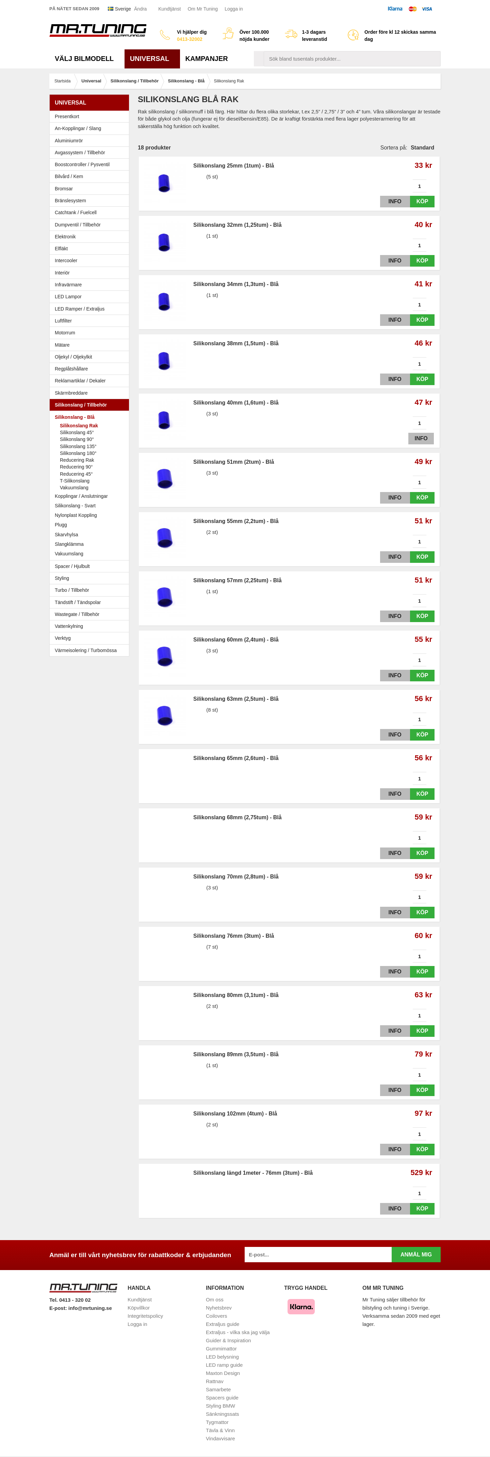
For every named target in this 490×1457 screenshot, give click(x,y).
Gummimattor (221, 1348)
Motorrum (65, 332)
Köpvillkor (139, 1308)
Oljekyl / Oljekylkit (91, 357)
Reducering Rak (77, 460)
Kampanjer (206, 58)
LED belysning (222, 1357)
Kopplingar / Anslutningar (81, 496)
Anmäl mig (416, 1254)
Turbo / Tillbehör (91, 590)
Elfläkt (61, 248)
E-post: (58, 1308)
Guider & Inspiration (228, 1340)
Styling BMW (220, 1406)
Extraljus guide (222, 1324)
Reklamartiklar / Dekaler (80, 380)
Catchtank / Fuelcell (76, 212)
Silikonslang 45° (77, 432)
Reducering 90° (76, 467)
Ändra (140, 9)
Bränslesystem (91, 200)
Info (388, 201)
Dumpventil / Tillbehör (91, 224)
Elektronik (91, 236)
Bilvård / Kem (91, 176)
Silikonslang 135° (78, 446)
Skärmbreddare (71, 393)
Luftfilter (63, 320)
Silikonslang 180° (78, 453)
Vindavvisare (220, 1438)
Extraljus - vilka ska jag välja (238, 1332)
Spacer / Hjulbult (91, 566)
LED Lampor (91, 296)
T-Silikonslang (74, 481)
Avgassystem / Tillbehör (91, 152)
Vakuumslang (74, 487)
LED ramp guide (224, 1365)
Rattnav (215, 1381)
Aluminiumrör (91, 140)
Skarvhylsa (66, 534)
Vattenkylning (69, 626)
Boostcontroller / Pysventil (82, 164)
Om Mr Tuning (202, 9)
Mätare (91, 345)
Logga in (234, 9)
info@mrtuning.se (90, 1308)
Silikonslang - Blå (91, 417)
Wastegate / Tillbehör (91, 614)
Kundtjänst (169, 9)
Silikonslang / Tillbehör (91, 405)
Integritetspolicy (145, 1316)
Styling (62, 578)
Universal (152, 58)
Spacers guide (222, 1397)
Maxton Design (223, 1373)
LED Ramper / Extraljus (91, 309)
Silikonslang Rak (79, 425)
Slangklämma (91, 544)
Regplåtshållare (71, 368)
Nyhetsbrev (219, 1308)
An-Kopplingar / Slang (91, 128)
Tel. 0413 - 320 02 (70, 1300)
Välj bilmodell (87, 58)
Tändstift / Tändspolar (78, 602)
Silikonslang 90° (77, 439)
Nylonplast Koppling (91, 515)
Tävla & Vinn (220, 1430)
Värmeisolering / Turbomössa (86, 650)
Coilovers (216, 1316)
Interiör (91, 272)
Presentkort (67, 116)
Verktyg (63, 638)
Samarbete (218, 1389)
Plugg (91, 524)
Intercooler (66, 260)
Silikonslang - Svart (91, 505)
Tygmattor (217, 1422)
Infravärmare (68, 284)
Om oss (215, 1299)
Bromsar (64, 188)
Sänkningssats (222, 1414)
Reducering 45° (76, 474)
